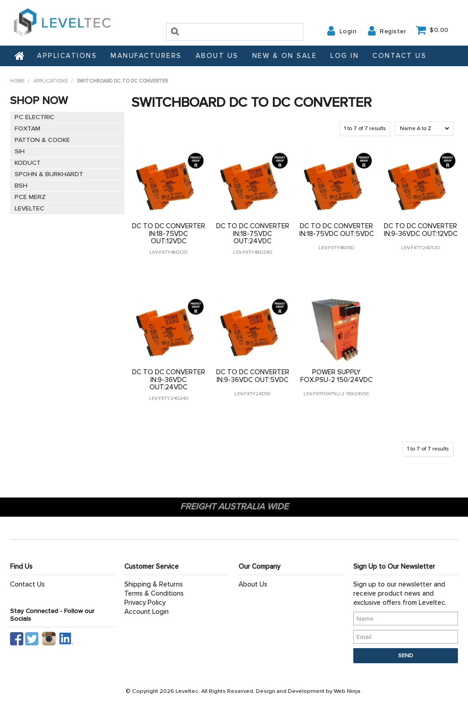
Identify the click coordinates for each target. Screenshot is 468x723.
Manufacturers (146, 56)
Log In (344, 56)
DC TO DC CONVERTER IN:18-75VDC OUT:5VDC (336, 230)
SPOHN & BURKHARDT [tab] (49, 174)
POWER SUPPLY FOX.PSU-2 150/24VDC (336, 376)
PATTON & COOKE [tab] (42, 140)
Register (393, 31)
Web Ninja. (348, 691)
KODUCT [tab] (28, 163)
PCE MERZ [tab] (30, 197)
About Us (217, 56)
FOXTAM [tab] (27, 128)
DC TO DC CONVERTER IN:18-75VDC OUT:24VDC (252, 233)
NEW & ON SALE (284, 56)
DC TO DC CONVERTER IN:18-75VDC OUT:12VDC (168, 233)
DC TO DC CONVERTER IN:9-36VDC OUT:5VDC (252, 376)
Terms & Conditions (154, 593)
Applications (67, 56)
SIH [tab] (20, 151)
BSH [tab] (21, 185)
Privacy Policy (144, 602)
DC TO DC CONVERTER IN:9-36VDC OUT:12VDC (420, 230)
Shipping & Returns (153, 584)
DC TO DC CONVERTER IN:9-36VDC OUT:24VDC (168, 379)
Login (348, 31)
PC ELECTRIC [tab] (34, 117)
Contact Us (399, 56)
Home (20, 56)
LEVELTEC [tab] (29, 208)
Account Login (146, 612)
